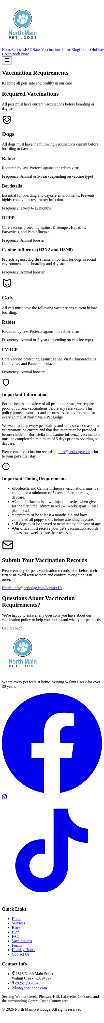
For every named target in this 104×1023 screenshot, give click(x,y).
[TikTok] (52, 899)
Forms (66, 49)
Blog (75, 49)
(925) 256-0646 (28, 983)
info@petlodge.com (74, 452)
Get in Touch (12, 628)
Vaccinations (51, 49)
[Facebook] (52, 792)
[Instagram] (4, 798)
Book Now (20, 54)
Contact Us (53, 588)
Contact (85, 49)
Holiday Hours (23, 950)
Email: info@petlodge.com (23, 588)
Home (7, 49)
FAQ (28, 49)
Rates (36, 49)
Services (18, 49)
